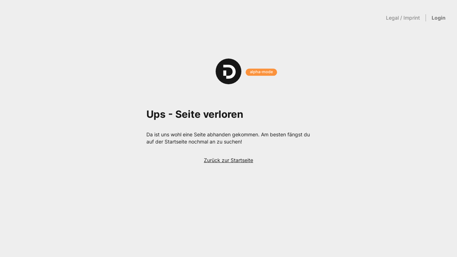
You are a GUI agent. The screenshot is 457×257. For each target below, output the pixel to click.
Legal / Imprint (403, 18)
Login (439, 18)
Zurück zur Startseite (228, 160)
